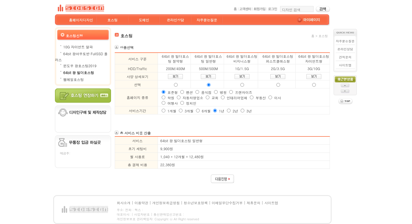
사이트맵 (345, 65)
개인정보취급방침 (166, 202)
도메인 (144, 19)
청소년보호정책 (196, 202)
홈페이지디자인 (81, 19)
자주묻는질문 (207, 19)
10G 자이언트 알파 (78, 46)
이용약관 (141, 202)
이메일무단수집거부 (227, 202)
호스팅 (112, 19)
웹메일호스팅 (73, 79)
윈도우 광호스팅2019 (79, 65)
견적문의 (345, 57)
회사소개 (123, 202)
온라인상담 (175, 19)
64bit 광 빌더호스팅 (78, 72)
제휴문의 (253, 202)
